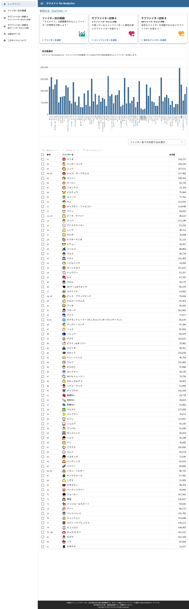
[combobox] (156, 142)
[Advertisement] (113, 573)
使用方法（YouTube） (52, 11)
